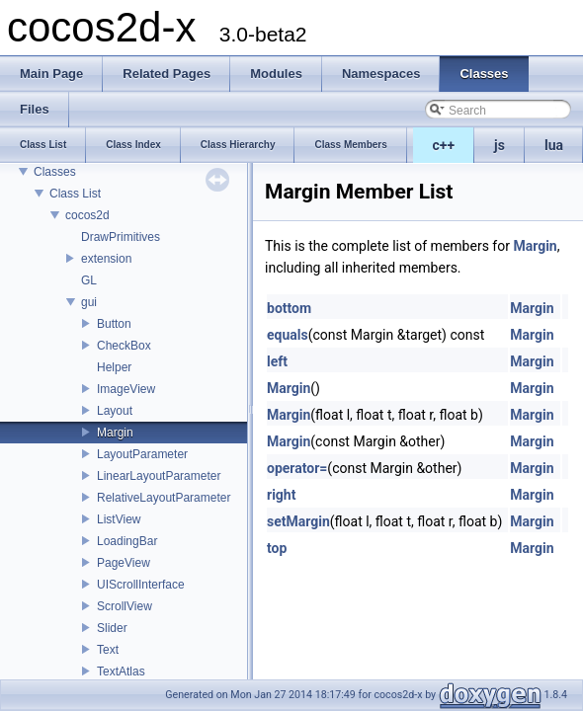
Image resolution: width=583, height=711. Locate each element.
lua (553, 145)
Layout (114, 411)
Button (114, 324)
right (281, 495)
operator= (297, 468)
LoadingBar (127, 541)
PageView (123, 563)
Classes (55, 172)
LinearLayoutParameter (158, 476)
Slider (112, 628)
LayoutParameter (142, 454)
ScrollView (124, 606)
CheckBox (124, 346)
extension (106, 259)
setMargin (298, 521)
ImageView (126, 389)
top (277, 548)
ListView (118, 519)
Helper (114, 367)
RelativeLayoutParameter (163, 498)
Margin (115, 432)
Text (108, 650)
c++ (444, 145)
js (499, 145)
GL (89, 280)
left (277, 361)
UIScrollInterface (141, 585)
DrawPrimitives (120, 237)
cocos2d (87, 215)
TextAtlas (121, 671)
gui (89, 302)
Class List (75, 193)
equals (287, 335)
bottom (289, 308)
